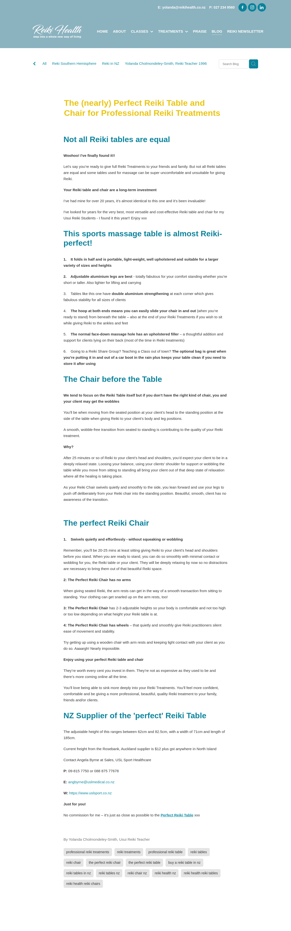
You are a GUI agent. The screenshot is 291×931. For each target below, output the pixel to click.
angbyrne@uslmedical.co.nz (91, 782)
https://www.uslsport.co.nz (90, 793)
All (44, 63)
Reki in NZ (110, 63)
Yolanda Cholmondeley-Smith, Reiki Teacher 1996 (166, 63)
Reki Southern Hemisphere (74, 63)
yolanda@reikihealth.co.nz (184, 7)
